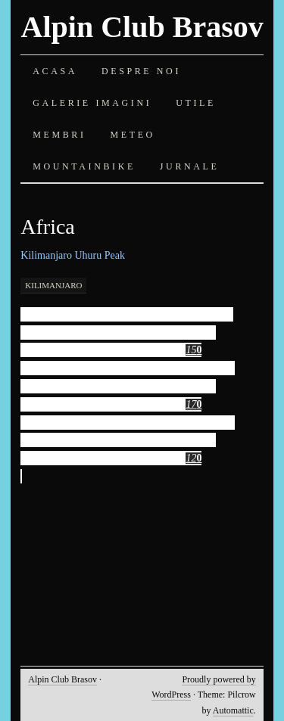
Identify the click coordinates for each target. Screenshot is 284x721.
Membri (59, 134)
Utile (196, 103)
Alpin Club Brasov (142, 27)
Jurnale (190, 166)
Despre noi (141, 71)
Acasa (55, 71)
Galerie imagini (92, 103)
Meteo (133, 134)
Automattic (233, 710)
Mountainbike (84, 166)
